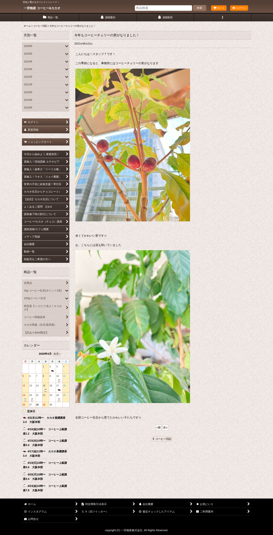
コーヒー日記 (161, 438)
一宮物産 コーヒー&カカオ (42, 8)
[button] (222, 17)
